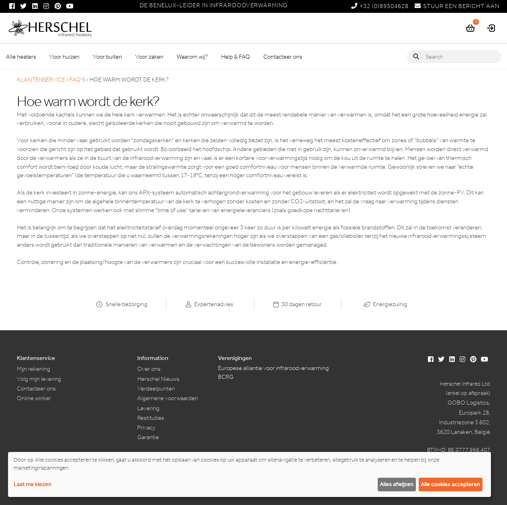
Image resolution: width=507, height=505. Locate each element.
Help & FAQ (235, 56)
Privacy (146, 427)
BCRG (226, 376)
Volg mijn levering (39, 378)
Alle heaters (21, 56)
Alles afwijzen (396, 484)
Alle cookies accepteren (450, 484)
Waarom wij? (192, 56)
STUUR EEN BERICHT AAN (457, 6)
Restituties (150, 417)
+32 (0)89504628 (380, 6)
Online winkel (34, 398)
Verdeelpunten (156, 388)
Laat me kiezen (32, 484)
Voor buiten (107, 56)
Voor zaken (149, 56)
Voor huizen (64, 56)
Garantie (148, 437)
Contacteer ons (282, 56)
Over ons (149, 368)
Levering (148, 408)
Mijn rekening (33, 368)
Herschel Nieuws (158, 378)
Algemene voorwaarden (167, 398)
